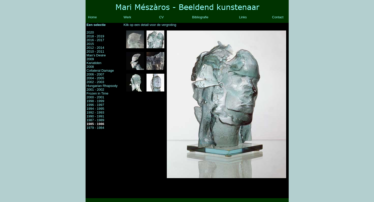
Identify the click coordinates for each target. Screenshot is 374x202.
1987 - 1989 (95, 120)
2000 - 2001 (95, 97)
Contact (278, 17)
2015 (90, 44)
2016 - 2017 (95, 40)
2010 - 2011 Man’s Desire (96, 53)
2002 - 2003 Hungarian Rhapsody (102, 84)
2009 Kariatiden (94, 61)
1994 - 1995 (95, 109)
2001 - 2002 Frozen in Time (97, 91)
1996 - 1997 (95, 105)
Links (243, 17)
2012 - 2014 (95, 48)
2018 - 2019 (95, 36)
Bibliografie (200, 17)
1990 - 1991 (95, 116)
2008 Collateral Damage (100, 68)
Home (92, 17)
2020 (90, 32)
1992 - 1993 (95, 112)
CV (161, 17)
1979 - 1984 (95, 128)
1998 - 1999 (95, 101)
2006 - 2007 (95, 74)
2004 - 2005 (95, 78)
